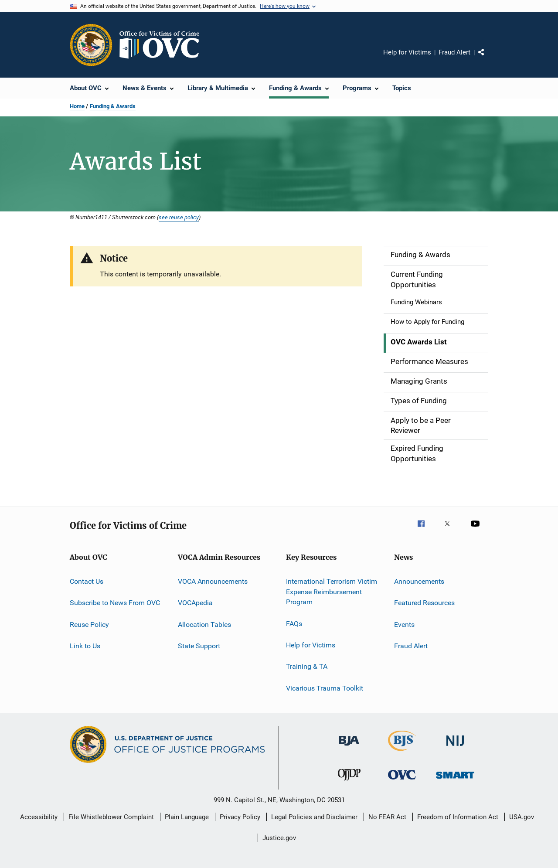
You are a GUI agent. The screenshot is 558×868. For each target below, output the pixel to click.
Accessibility (39, 817)
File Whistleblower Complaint (111, 817)
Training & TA (306, 666)
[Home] (163, 45)
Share (488, 58)
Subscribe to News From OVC (115, 603)
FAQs (294, 623)
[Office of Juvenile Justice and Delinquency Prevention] (349, 782)
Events (404, 624)
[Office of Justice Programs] (91, 45)
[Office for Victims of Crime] (402, 781)
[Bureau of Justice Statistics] (402, 752)
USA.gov (521, 817)
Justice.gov (279, 838)
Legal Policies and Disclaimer (314, 817)
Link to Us (85, 646)
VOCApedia (195, 603)
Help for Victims (407, 52)
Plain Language (187, 817)
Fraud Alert (454, 52)
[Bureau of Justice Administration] (349, 747)
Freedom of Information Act (457, 817)
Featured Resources (424, 603)
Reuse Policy (89, 624)
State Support (199, 646)
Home (77, 106)
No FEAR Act (387, 817)
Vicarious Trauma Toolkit (324, 688)
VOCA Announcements (213, 581)
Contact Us (86, 581)
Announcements (419, 581)
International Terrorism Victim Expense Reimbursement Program (331, 591)
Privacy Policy (240, 817)
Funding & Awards (113, 106)
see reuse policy (179, 217)
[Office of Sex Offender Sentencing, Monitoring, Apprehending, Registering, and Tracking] (455, 780)
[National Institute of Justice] (455, 747)
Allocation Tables (204, 624)
